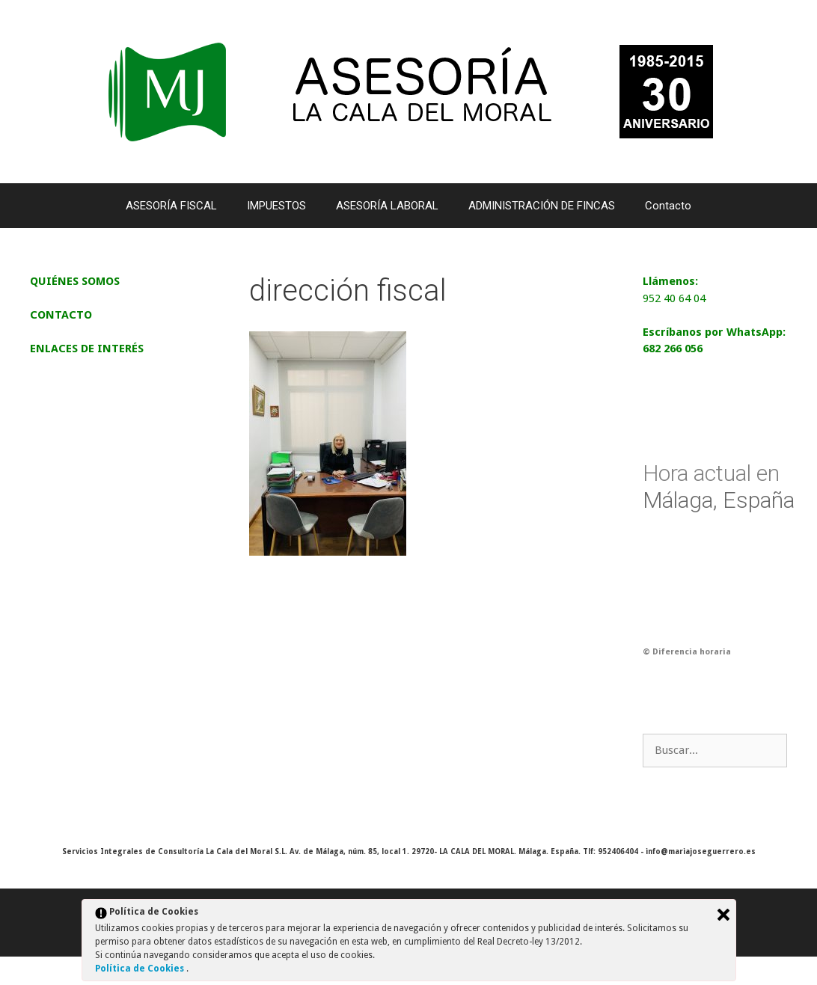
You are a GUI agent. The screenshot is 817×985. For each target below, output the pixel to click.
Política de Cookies (140, 968)
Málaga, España (719, 486)
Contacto (668, 205)
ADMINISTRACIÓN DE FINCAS (541, 205)
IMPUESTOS (276, 205)
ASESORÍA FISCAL (171, 205)
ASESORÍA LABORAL (387, 205)
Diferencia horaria (691, 652)
